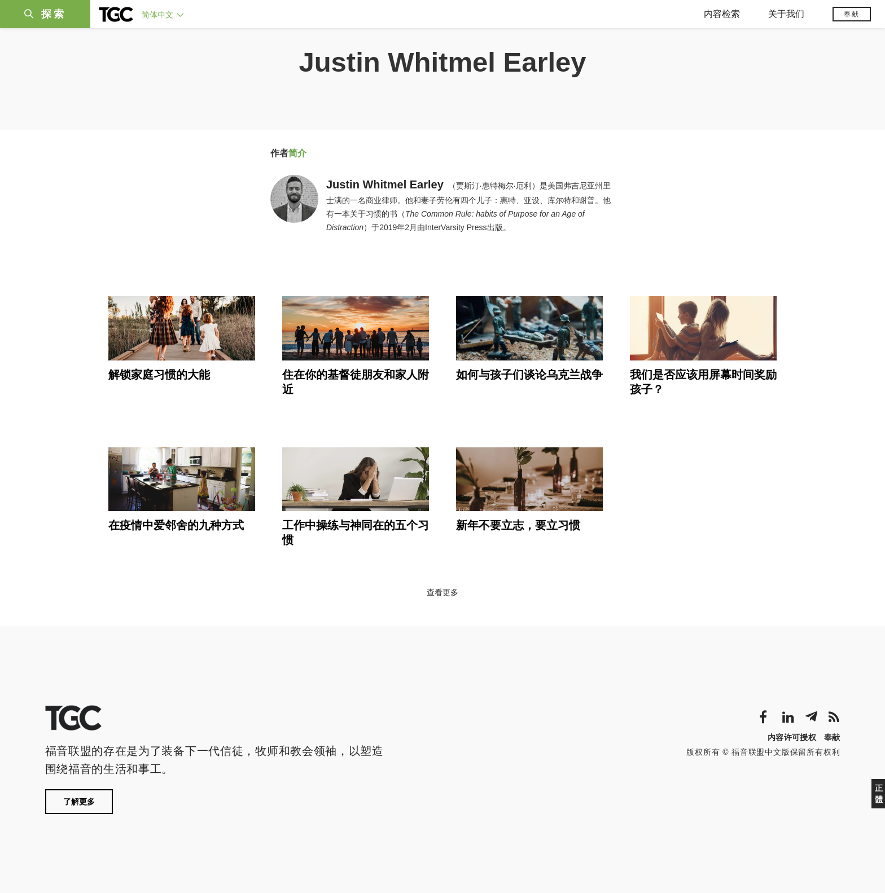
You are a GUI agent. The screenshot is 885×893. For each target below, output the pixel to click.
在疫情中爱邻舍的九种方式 (176, 525)
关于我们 (786, 14)
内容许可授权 (792, 737)
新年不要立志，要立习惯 (518, 525)
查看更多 (442, 592)
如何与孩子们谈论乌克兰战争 (529, 374)
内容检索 (722, 14)
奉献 (852, 14)
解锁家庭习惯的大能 (159, 374)
